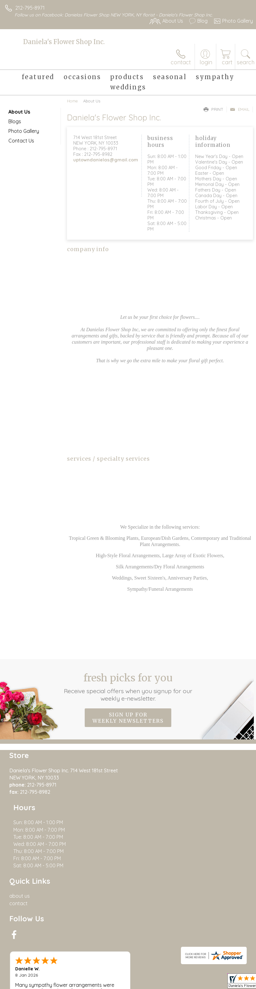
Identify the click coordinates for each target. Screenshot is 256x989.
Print (213, 109)
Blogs (14, 121)
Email (239, 109)
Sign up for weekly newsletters (128, 717)
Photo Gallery (23, 131)
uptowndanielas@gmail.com (105, 160)
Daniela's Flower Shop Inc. (64, 42)
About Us (19, 112)
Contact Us (21, 141)
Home (72, 100)
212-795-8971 (30, 8)
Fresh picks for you (128, 687)
